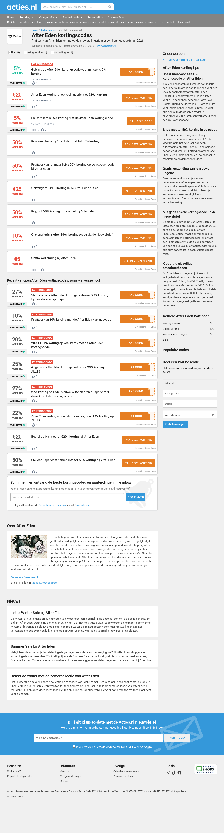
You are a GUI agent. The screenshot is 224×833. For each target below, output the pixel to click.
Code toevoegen (175, 425)
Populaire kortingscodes (19, 805)
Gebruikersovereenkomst (114, 775)
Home (35, 30)
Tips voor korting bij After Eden (186, 61)
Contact (64, 810)
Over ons (64, 800)
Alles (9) (18, 54)
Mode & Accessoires (44, 612)
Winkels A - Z (14, 800)
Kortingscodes (48, 30)
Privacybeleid (143, 775)
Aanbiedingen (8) (73, 54)
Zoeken (110, 6)
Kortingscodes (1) (43, 54)
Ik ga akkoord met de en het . (114, 775)
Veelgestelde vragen (70, 805)
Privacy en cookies (123, 805)
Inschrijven (95, 526)
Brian (153, 84)
